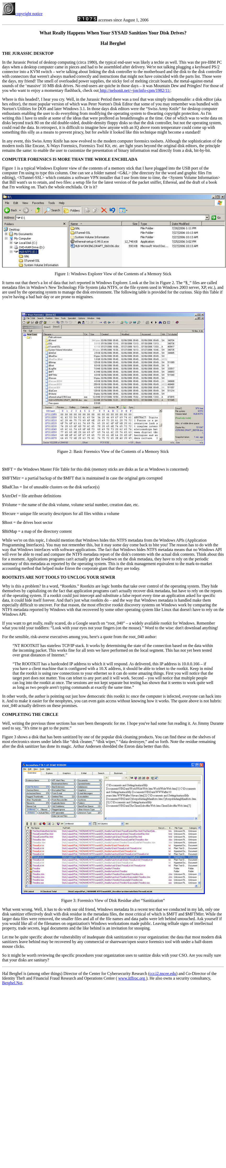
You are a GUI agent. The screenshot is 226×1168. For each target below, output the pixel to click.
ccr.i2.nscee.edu (163, 973)
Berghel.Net (12, 983)
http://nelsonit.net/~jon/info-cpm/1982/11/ (135, 90)
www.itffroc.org (132, 978)
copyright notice (22, 13)
